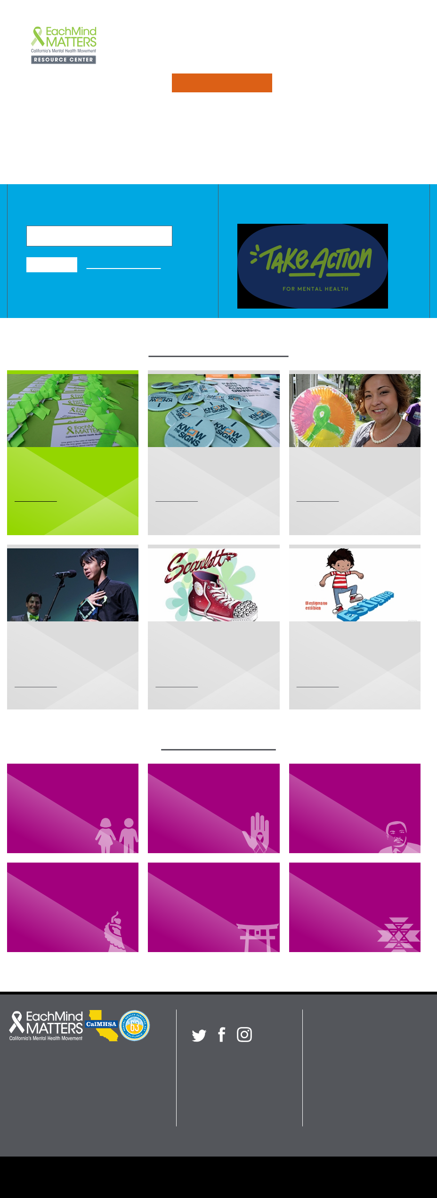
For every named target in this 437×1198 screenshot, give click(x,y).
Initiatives (189, 46)
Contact (329, 1094)
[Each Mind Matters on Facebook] (221, 1034)
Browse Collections (218, 743)
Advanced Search (124, 264)
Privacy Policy (192, 1177)
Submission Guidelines (271, 1177)
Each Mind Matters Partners (105, 1177)
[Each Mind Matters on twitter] (199, 1034)
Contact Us (386, 46)
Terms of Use (348, 1177)
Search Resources (221, 83)
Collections (255, 46)
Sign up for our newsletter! (236, 1058)
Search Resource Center (354, 1121)
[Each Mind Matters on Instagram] (244, 1034)
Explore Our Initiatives (218, 350)
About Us (321, 46)
